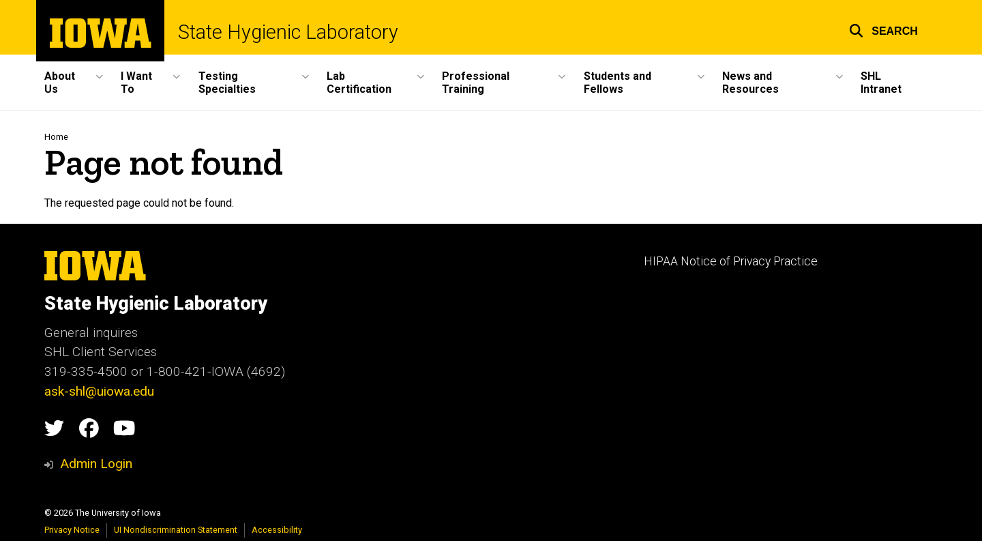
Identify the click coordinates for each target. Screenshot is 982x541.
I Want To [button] (136, 83)
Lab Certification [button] (359, 83)
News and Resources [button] (750, 83)
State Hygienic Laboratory (288, 32)
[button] (883, 29)
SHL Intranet (881, 83)
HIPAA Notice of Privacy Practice (731, 261)
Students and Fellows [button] (617, 83)
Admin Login (96, 463)
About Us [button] (59, 83)
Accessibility (277, 530)
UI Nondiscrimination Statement (175, 530)
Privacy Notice (72, 530)
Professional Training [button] (475, 83)
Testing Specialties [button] (227, 83)
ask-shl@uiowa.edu (99, 391)
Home (56, 137)
